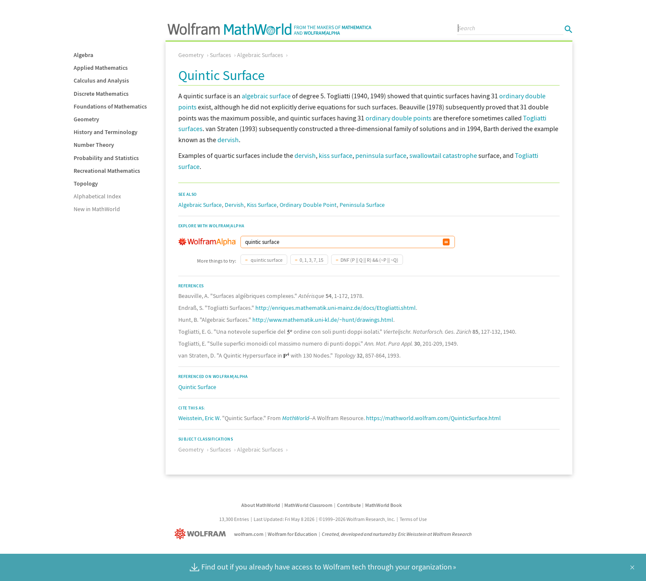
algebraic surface (266, 96)
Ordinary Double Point (308, 205)
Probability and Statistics (106, 158)
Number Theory (94, 145)
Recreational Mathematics (107, 171)
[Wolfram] (201, 534)
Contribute (349, 505)
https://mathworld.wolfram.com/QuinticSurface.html (433, 418)
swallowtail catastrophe (443, 155)
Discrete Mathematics (101, 93)
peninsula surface (380, 155)
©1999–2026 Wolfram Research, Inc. (357, 519)
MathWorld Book (383, 505)
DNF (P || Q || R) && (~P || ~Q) (369, 260)
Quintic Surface (197, 387)
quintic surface (266, 260)
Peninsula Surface (362, 205)
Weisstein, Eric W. (199, 418)
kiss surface (335, 155)
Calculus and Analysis (101, 80)
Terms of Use (413, 519)
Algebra (83, 55)
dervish (228, 139)
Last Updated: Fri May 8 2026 (284, 519)
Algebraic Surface (200, 205)
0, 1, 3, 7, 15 (311, 260)
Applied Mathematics (101, 68)
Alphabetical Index (97, 196)
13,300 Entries (234, 519)
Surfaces (220, 55)
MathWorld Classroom (308, 505)
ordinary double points (399, 118)
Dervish (234, 205)
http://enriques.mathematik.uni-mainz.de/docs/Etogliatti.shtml (335, 308)
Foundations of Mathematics (110, 106)
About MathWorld (260, 505)
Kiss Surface (262, 205)
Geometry (86, 119)
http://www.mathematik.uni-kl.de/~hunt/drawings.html (322, 319)
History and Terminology (105, 132)
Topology (86, 183)
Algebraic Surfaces (260, 55)
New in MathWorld (97, 209)
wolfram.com (248, 534)
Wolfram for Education (292, 534)
